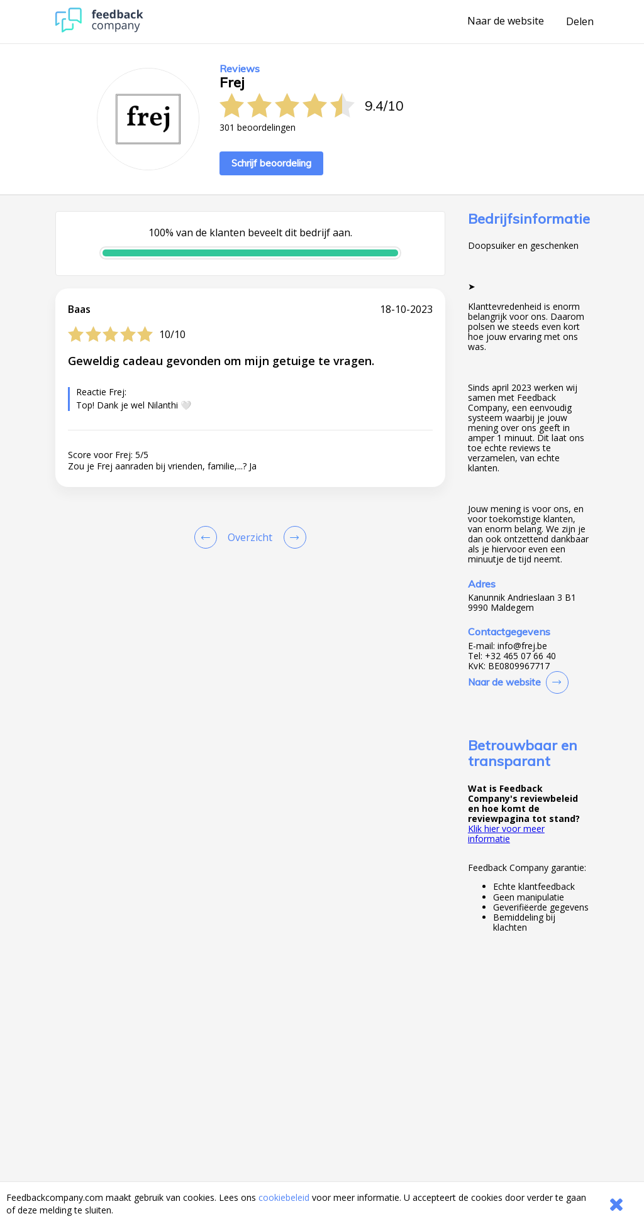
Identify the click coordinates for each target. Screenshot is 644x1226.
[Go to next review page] (292, 537)
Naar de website (505, 21)
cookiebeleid (283, 1197)
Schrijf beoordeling (271, 163)
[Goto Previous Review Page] (208, 537)
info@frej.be (522, 646)
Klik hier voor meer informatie (506, 834)
